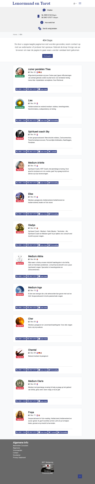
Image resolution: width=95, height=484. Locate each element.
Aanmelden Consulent (20, 446)
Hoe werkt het (50, 23)
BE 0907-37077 (50, 17)
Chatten (49, 10)
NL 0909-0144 (49, 15)
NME (51, 473)
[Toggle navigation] (80, 3)
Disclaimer (16, 455)
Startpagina (47, 56)
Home (15, 34)
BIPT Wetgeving (47, 462)
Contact (15, 453)
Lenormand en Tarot (31, 3)
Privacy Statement (19, 457)
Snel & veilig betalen (50, 29)
